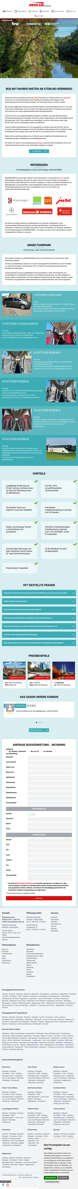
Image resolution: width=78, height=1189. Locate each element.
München (5, 1002)
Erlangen (73, 995)
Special (29, 975)
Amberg (5, 995)
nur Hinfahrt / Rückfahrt (17, 753)
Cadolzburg (55, 995)
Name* (8, 825)
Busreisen (9, 11)
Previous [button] (3, 23)
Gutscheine (55, 921)
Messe (28, 966)
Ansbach (12, 995)
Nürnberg (66, 99)
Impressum (6, 964)
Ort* (7, 851)
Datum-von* (10, 768)
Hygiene (54, 930)
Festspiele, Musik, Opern (35, 957)
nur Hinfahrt (48, 753)
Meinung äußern (36, 731)
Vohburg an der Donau (46, 1007)
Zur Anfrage (36, 153)
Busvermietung (7, 932)
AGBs (4, 960)
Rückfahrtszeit (11, 794)
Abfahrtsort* (10, 779)
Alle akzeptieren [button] (50, 1177)
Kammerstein (26, 1042)
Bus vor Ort (35, 753)
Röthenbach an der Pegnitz (55, 1004)
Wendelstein (60, 1007)
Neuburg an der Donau (18, 1002)
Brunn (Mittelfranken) (52, 1035)
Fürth (20, 997)
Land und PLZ (11, 763)
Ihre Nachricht (11, 876)
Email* (8, 871)
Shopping (29, 973)
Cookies (35, 1179)
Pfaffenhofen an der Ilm (10, 1046)
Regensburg (36, 1004)
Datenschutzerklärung (25, 885)
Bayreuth (27, 995)
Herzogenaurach (54, 997)
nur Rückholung (11, 755)
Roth (43, 1004)
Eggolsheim (64, 995)
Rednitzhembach (24, 1004)
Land (8, 856)
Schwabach (71, 1004)
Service (54, 914)
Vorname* (9, 820)
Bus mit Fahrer (59, 11)
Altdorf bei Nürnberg (17, 1035)
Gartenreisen (30, 962)
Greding (25, 997)
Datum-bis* (10, 773)
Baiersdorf (35, 995)
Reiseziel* (9, 758)
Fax (7, 866)
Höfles (9, 1042)
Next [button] (62, 23)
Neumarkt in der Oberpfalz (36, 1002)
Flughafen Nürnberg (16, 1051)
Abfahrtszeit (10, 784)
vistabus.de (28, 1176)
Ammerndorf (30, 1035)
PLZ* (8, 846)
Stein (35, 99)
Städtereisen (30, 978)
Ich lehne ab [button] (63, 1177)
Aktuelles (54, 923)
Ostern (28, 971)
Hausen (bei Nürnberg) (10, 1039)
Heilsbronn (33, 997)
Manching (64, 1000)
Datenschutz (6, 962)
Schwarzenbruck (8, 1007)
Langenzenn (32, 1000)
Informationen (9, 946)
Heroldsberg (43, 997)
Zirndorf (5, 1009)
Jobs (4, 957)
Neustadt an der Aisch (55, 1002)
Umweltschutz (56, 925)
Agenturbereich (27, 1179)
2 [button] (39, 723)
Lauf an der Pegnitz (45, 1000)
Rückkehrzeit (11, 799)
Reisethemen (32, 946)
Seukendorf (19, 1048)
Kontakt (40, 16)
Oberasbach (6, 1004)
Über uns (72, 11)
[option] (15, 24)
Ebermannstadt (16, 1037)
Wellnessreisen (31, 964)
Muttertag (29, 969)
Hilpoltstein (66, 997)
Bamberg (19, 995)
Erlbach (43, 1037)
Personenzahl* (11, 804)
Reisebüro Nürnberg (9, 926)
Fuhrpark (5, 953)
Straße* (9, 841)
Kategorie (9, 750)
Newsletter (54, 932)
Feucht (5, 997)
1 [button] (36, 723)
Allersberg (5, 1035)
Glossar (53, 928)
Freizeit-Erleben (31, 960)
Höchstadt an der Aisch (10, 1000)
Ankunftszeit (10, 789)
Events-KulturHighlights (34, 955)
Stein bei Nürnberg (21, 1007)
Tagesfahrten (22, 11)
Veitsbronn (33, 1007)
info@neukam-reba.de (16, 923)
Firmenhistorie (7, 955)
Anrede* (9, 815)
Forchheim (13, 997)
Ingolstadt (23, 1000)
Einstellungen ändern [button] (52, 1182)
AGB (19, 1179)
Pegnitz (14, 1004)
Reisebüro (46, 11)
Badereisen (30, 951)
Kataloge (34, 11)
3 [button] (41, 723)
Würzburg (69, 1007)
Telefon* (9, 861)
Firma (8, 830)
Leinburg (56, 1000)
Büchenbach (44, 995)
